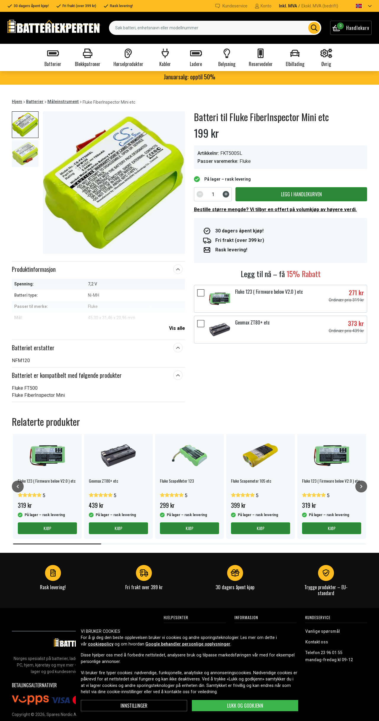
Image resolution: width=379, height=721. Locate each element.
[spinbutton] (212, 194)
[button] (359, 6)
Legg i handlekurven (301, 194)
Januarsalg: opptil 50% (189, 76)
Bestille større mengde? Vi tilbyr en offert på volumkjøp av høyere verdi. (275, 209)
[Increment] (226, 194)
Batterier (35, 101)
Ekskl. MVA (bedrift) (319, 6)
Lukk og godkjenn (245, 705)
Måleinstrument (63, 101)
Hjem (17, 101)
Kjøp (47, 528)
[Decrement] (199, 194)
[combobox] (215, 28)
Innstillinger (134, 705)
